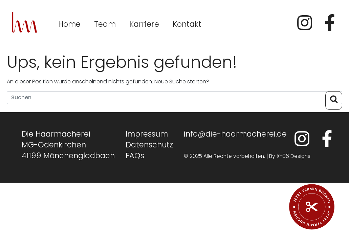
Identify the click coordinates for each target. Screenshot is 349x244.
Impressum (147, 133)
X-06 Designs (293, 156)
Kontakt (187, 24)
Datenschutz (149, 144)
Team (105, 24)
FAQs (135, 155)
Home (69, 24)
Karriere (144, 24)
